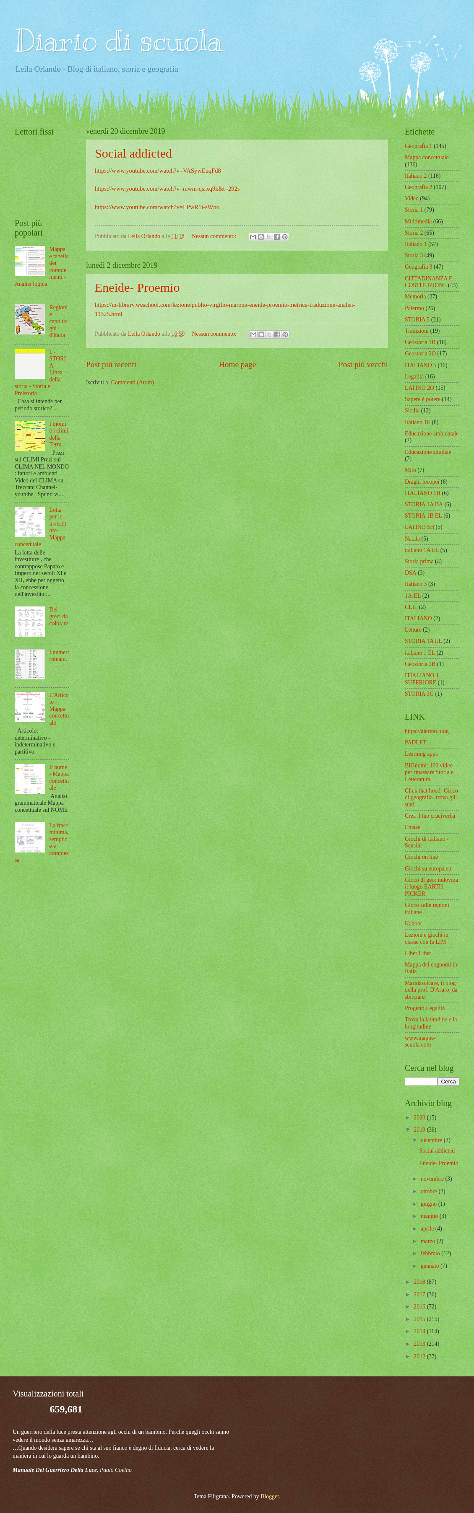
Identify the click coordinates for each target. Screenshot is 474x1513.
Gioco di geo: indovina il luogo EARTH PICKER (431, 887)
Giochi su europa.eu (428, 868)
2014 (420, 1331)
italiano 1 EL (420, 653)
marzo (429, 1241)
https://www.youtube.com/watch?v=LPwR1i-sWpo (157, 207)
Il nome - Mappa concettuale (59, 777)
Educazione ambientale (431, 433)
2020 (420, 1117)
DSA (411, 573)
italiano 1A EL (422, 550)
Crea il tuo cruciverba (430, 816)
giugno (429, 1204)
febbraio (431, 1253)
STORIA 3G (419, 694)
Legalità (414, 376)
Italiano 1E (417, 422)
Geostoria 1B (420, 342)
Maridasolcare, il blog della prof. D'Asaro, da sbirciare (431, 990)
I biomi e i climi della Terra (58, 434)
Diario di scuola (118, 40)
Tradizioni (417, 331)
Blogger (269, 1496)
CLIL (411, 607)
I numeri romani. (59, 656)
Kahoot (413, 923)
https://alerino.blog (427, 731)
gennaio (430, 1266)
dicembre (432, 1140)
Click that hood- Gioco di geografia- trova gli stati (431, 798)
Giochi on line (421, 857)
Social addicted (133, 153)
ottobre (430, 1191)
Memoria (415, 296)
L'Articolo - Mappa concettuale (59, 709)
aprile (428, 1228)
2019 (420, 1130)
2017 (420, 1294)
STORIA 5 (417, 319)
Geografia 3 (418, 267)
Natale (412, 539)
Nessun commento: (215, 236)
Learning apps (421, 754)
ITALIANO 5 (420, 365)
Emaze (413, 827)
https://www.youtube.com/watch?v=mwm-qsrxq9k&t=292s (167, 188)
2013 (420, 1344)
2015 (420, 1319)
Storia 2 (414, 233)
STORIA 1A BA (424, 504)
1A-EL (413, 596)
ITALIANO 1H (422, 493)
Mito (410, 470)
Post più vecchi (363, 364)
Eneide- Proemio (137, 287)
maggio (430, 1216)
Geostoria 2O (420, 353)
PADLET (416, 742)
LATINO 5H (419, 527)
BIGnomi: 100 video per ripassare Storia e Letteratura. (429, 772)
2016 (420, 1306)
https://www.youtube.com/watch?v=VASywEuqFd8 (158, 170)
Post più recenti (111, 364)
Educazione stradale (428, 452)
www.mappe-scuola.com (420, 1041)
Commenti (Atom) (132, 382)
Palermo (414, 308)
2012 (420, 1356)
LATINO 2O (419, 388)
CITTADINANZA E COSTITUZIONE (428, 282)
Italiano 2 (416, 176)
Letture (413, 630)
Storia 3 (414, 255)
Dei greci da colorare (58, 616)
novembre (433, 1179)
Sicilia (412, 410)
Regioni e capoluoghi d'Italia (58, 321)
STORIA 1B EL (423, 516)
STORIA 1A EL (423, 641)
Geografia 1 (418, 146)
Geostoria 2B (420, 664)
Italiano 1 (416, 244)
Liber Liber (418, 953)
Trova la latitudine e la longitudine (431, 1023)
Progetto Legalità (425, 1008)
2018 (420, 1282)
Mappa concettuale (427, 157)
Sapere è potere (422, 399)
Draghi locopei (422, 482)
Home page (237, 364)
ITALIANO (418, 618)
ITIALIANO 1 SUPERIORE (422, 679)
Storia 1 (414, 210)
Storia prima (419, 561)
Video (412, 198)
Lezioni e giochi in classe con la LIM (426, 938)
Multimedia (418, 221)
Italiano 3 (416, 584)
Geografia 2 (418, 187)
